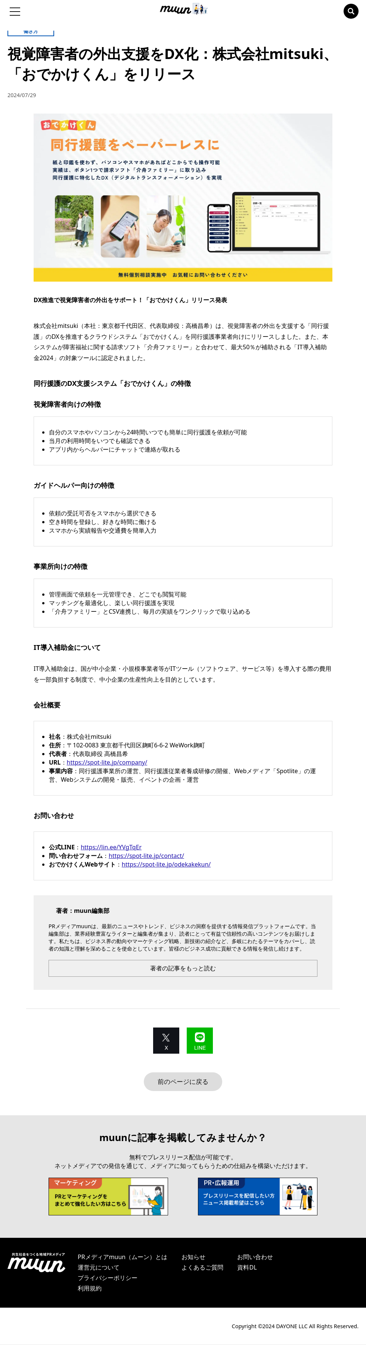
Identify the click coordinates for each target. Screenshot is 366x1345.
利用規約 (90, 1288)
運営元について (99, 1268)
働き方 (31, 31)
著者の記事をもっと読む (183, 968)
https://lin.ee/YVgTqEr (111, 847)
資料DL (247, 1268)
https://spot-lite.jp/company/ (107, 762)
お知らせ (193, 1257)
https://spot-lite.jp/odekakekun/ (166, 864)
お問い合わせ (255, 1257)
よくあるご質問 (202, 1268)
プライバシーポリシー (107, 1278)
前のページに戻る (183, 1081)
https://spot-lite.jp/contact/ (146, 856)
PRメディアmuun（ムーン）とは (122, 1257)
